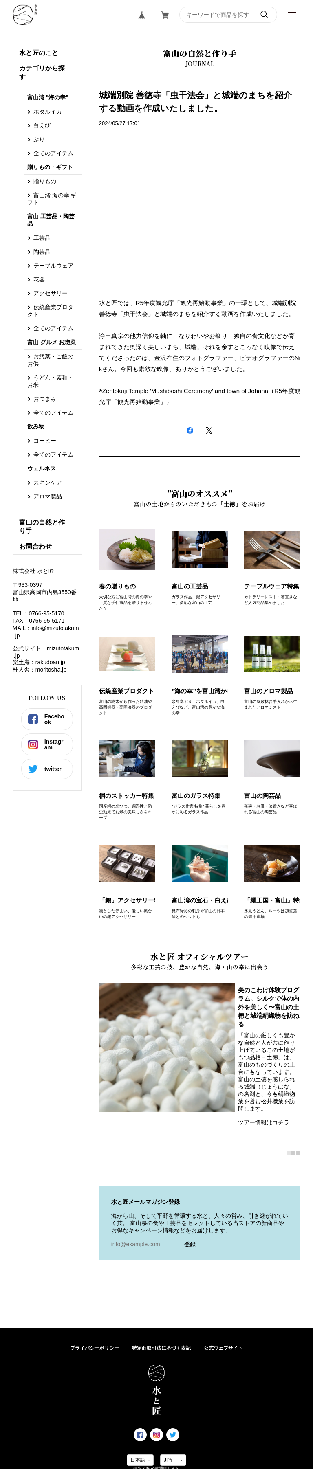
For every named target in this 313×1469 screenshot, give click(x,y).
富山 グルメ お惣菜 (51, 342)
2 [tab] (293, 1153)
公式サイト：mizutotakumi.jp (46, 652)
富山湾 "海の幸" (47, 97)
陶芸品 (42, 251)
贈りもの (44, 181)
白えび (42, 125)
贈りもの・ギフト (50, 167)
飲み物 (35, 426)
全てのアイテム (53, 153)
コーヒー (44, 440)
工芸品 (42, 238)
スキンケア (47, 482)
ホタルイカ (47, 111)
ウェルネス (41, 468)
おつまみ (44, 398)
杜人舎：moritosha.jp (39, 669)
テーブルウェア (53, 265)
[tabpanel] (200, 1058)
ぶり (39, 139)
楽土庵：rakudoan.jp (39, 662)
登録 (190, 1244)
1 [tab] (289, 1153)
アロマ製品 (47, 496)
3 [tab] (298, 1153)
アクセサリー (50, 293)
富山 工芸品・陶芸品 (51, 220)
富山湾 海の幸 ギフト (52, 199)
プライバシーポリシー (94, 1348)
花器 (39, 279)
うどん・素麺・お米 (50, 381)
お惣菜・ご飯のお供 (50, 360)
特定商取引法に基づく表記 (161, 1348)
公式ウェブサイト (223, 1348)
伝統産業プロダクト (50, 311)
